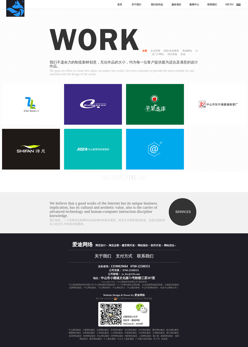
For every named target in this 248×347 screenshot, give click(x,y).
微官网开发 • (129, 245)
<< (105, 177)
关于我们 (103, 256)
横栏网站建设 (158, 330)
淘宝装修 (172, 54)
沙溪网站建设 (130, 333)
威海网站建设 (167, 336)
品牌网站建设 (75, 287)
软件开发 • (157, 245)
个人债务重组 (109, 339)
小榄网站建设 (88, 330)
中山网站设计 (119, 287)
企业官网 (155, 50)
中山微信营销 (133, 287)
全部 (144, 50)
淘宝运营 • (115, 245)
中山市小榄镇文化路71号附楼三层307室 (128, 278)
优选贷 (164, 339)
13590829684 (119, 266)
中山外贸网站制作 (150, 287)
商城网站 (187, 50)
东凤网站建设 (116, 330)
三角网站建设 (102, 333)
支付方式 (124, 256)
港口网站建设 (172, 333)
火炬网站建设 (144, 333)
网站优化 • (170, 245)
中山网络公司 (170, 287)
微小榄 (156, 336)
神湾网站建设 (117, 336)
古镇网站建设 (102, 330)
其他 (182, 54)
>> (143, 177)
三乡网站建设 (116, 333)
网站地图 (148, 298)
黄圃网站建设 (75, 333)
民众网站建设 (103, 336)
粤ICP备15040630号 (104, 298)
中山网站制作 (104, 287)
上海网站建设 (145, 336)
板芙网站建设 (75, 336)
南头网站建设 (172, 330)
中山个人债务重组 (125, 339)
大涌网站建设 (158, 333)
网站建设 (127, 285)
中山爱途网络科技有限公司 (81, 285)
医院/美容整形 (171, 50)
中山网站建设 (90, 287)
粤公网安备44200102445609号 (130, 298)
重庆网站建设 (95, 339)
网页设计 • (101, 245)
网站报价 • (143, 245)
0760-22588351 (140, 266)
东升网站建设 (144, 330)
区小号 (156, 339)
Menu (229, 4)
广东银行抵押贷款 (143, 339)
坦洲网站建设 (89, 336)
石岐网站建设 (88, 333)
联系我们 (145, 256)
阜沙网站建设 (130, 330)
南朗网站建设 (131, 336)
